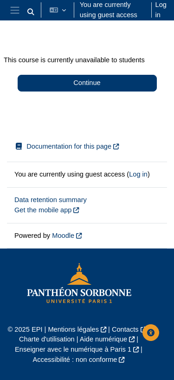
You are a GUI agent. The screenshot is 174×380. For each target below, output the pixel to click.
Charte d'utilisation (47, 339)
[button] (30, 12)
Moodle (63, 235)
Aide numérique (103, 339)
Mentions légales (73, 329)
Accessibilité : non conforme (75, 359)
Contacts (125, 329)
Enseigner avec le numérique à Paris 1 (73, 349)
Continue (86, 82)
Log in (161, 10)
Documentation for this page (62, 146)
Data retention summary (50, 199)
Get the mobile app (42, 210)
